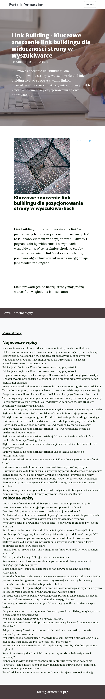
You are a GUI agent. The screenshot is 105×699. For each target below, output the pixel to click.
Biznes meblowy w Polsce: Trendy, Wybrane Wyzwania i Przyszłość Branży (47, 474)
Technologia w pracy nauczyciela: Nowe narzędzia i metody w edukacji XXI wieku (52, 409)
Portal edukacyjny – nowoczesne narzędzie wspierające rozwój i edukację (47, 672)
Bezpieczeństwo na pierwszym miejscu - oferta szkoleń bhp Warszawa (46, 538)
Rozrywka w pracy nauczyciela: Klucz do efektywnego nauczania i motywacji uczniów (49, 484)
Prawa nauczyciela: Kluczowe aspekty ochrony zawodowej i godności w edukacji (51, 386)
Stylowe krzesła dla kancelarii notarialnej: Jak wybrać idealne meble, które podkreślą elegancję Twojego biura (47, 438)
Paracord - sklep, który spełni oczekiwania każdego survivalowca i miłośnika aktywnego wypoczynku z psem (49, 666)
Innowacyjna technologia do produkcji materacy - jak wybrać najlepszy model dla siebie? (50, 624)
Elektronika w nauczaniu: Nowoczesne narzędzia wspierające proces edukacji (50, 351)
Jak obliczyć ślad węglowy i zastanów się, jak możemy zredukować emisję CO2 (50, 534)
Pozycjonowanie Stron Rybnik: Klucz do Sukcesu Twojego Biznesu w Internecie (50, 394)
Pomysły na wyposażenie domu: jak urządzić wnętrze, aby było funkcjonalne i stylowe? (49, 647)
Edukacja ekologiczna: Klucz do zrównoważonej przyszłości (39, 367)
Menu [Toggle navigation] (90, 4)
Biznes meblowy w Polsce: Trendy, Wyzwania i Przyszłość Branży (42, 493)
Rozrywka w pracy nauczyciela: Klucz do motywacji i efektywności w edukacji (49, 478)
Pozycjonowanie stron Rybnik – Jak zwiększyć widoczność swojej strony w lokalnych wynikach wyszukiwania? (48, 403)
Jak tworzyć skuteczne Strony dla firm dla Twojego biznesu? (39, 599)
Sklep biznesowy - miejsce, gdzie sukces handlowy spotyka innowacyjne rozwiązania (46, 570)
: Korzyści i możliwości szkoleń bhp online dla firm (32, 584)
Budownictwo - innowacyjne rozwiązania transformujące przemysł (43, 518)
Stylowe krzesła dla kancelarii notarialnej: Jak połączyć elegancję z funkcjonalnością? (43, 453)
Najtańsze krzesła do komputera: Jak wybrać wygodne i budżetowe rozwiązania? (52, 470)
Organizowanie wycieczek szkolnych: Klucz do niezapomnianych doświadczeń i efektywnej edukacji (50, 380)
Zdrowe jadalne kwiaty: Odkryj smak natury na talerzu (35, 557)
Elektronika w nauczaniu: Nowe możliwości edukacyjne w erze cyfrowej (46, 355)
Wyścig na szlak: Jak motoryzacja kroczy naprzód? (33, 618)
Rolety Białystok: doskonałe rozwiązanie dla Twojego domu (38, 591)
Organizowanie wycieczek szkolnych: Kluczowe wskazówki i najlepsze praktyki (50, 375)
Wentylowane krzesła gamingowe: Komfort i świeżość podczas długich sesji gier (51, 417)
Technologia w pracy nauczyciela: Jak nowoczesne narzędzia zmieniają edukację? (52, 398)
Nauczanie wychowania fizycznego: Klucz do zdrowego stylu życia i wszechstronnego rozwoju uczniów (43, 361)
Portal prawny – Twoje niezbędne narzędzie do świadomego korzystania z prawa (52, 587)
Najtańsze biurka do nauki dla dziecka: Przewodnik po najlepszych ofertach (48, 421)
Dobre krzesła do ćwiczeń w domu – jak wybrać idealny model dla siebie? (47, 424)
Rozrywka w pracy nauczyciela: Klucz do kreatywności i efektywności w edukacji (51, 490)
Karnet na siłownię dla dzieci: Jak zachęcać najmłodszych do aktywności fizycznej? (46, 655)
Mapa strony (12, 333)
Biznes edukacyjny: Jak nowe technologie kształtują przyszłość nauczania (47, 660)
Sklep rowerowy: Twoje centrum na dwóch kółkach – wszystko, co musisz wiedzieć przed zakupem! (47, 632)
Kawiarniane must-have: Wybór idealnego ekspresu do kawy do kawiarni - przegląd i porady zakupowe (47, 562)
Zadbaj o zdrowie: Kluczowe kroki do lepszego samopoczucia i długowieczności (51, 515)
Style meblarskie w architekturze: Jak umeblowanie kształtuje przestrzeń (47, 413)
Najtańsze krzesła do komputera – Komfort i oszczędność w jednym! (45, 467)
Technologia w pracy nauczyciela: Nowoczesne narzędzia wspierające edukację (51, 390)
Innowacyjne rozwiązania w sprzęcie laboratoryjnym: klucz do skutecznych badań (48, 605)
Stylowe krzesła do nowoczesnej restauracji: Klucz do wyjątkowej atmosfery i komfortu (50, 461)
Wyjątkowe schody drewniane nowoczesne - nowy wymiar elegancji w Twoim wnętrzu (50, 524)
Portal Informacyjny (26, 4)
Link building (81, 140)
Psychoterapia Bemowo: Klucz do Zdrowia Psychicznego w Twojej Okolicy (47, 530)
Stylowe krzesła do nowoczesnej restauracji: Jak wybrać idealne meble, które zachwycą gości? (49, 445)
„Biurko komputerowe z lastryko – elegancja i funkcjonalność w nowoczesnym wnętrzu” (50, 551)
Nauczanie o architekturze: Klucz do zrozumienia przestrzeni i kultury (45, 348)
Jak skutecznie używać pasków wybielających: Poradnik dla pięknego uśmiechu (49, 595)
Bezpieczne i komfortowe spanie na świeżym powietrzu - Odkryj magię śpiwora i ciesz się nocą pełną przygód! (51, 612)
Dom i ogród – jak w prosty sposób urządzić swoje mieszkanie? (41, 511)
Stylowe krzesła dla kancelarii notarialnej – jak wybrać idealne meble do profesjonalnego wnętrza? (46, 430)
